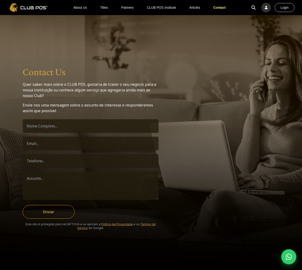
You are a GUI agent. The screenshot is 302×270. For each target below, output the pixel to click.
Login (285, 7)
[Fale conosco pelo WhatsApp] (288, 256)
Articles (194, 7)
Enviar (48, 211)
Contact (219, 7)
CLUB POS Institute (161, 7)
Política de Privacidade (117, 224)
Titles (104, 7)
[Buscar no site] (254, 7)
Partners (127, 7)
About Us (80, 7)
